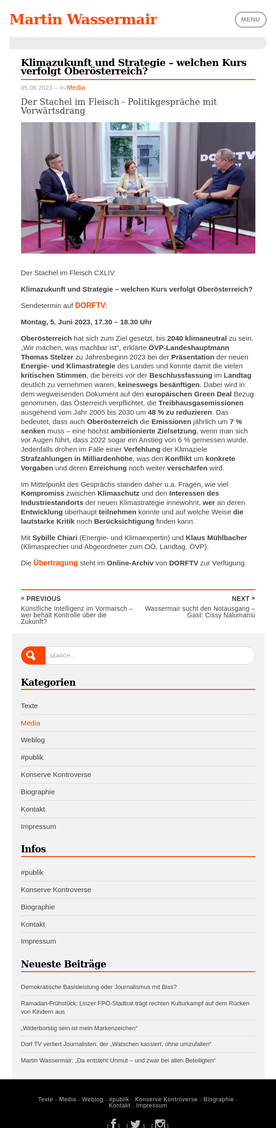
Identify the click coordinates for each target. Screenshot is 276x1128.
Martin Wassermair (80, 19)
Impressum (38, 816)
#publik (32, 748)
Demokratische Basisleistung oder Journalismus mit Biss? (99, 976)
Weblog (33, 731)
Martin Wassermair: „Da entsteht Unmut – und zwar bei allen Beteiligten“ (118, 1047)
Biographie (38, 782)
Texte (29, 696)
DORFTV (89, 304)
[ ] (114, 1112)
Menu (250, 18)
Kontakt (33, 800)
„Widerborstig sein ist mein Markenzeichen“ (79, 1015)
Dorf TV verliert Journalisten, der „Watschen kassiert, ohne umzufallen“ (116, 1031)
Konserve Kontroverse (56, 765)
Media (75, 86)
